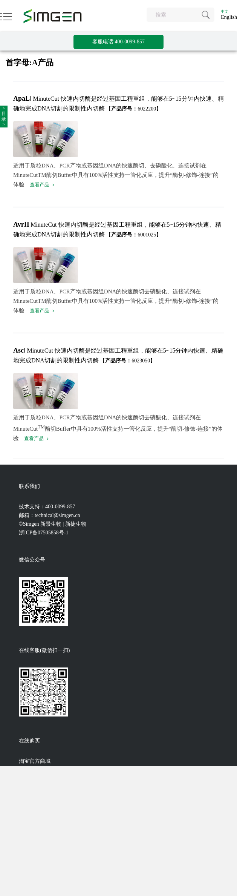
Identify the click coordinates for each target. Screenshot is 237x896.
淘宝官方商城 (34, 761)
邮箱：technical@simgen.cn (49, 515)
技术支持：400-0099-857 (47, 506)
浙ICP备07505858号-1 (43, 532)
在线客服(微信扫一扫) (44, 650)
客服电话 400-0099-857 (118, 41)
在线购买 (29, 741)
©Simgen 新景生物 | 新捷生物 (52, 524)
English (229, 17)
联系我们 (29, 486)
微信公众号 (32, 560)
